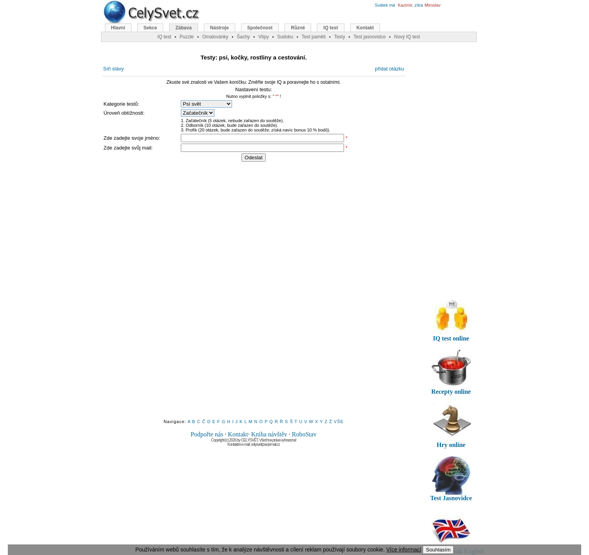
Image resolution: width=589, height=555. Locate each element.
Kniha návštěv (269, 434)
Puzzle (187, 37)
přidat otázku (389, 69)
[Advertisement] (253, 294)
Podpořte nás (207, 434)
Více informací (403, 549)
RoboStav (304, 434)
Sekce (150, 28)
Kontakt (238, 434)
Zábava (183, 28)
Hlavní (118, 28)
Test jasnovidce (369, 37)
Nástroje (219, 28)
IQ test (330, 28)
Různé (298, 28)
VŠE (339, 421)
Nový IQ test (407, 37)
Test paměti (314, 37)
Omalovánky (215, 37)
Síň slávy (113, 69)
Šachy (243, 37)
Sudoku (285, 37)
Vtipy (263, 37)
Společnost (260, 28)
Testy (339, 37)
